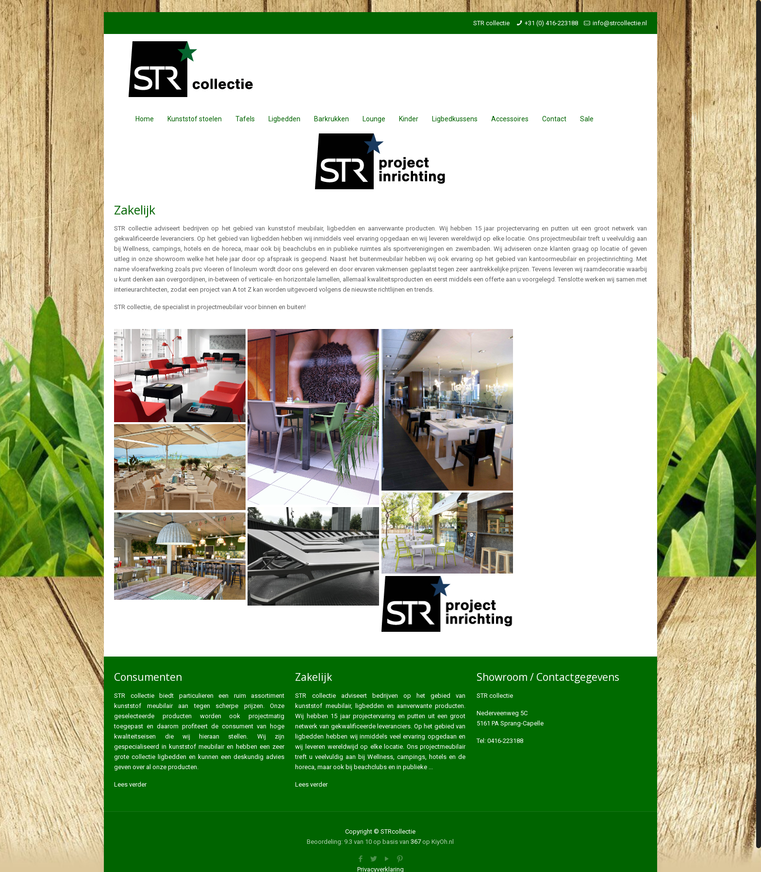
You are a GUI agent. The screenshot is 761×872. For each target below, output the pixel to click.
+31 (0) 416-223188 (551, 23)
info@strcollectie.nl (620, 23)
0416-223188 (505, 740)
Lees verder (130, 784)
